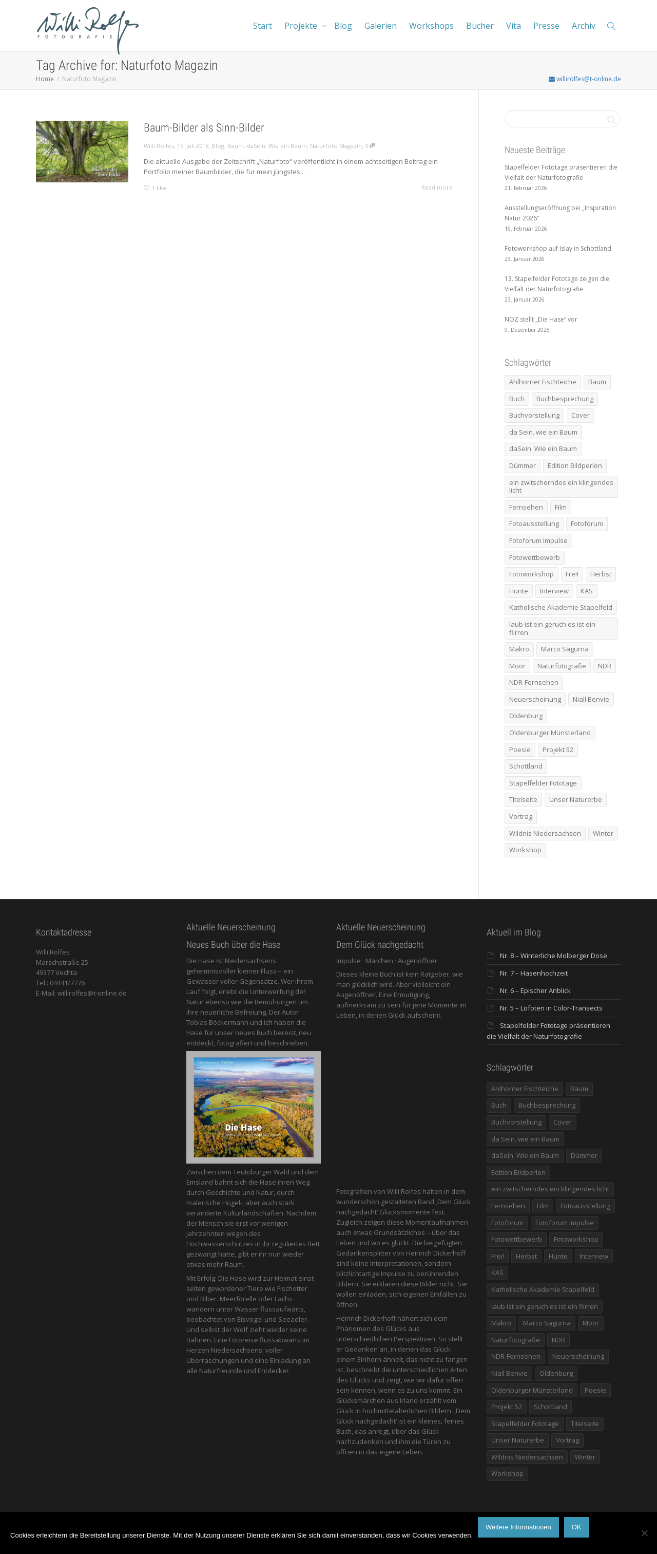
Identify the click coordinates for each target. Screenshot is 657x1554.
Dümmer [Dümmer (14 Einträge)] (522, 465)
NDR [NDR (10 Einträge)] (604, 665)
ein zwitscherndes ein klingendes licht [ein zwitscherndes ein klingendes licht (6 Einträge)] (561, 486)
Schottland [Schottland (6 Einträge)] (526, 766)
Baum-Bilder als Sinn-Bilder (204, 127)
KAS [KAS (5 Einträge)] (587, 590)
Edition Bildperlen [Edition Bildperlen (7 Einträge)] (575, 465)
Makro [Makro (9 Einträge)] (519, 648)
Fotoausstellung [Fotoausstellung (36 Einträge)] (534, 523)
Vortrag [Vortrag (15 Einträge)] (520, 816)
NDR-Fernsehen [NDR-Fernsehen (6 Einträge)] (533, 682)
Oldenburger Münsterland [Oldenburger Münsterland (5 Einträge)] (550, 732)
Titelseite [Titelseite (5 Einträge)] (523, 799)
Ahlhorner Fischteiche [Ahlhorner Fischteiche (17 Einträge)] (542, 381)
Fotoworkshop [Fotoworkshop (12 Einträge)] (531, 573)
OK (577, 1527)
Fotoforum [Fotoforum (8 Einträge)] (587, 523)
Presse (546, 25)
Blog (343, 25)
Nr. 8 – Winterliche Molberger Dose (553, 955)
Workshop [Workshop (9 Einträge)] (525, 849)
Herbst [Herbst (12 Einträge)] (600, 573)
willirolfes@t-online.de (585, 78)
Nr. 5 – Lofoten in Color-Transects (551, 1008)
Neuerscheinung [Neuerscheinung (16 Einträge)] (535, 699)
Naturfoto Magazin (336, 145)
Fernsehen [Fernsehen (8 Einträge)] (526, 507)
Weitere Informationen (518, 1527)
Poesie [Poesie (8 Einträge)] (520, 749)
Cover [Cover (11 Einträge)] (580, 415)
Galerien (380, 25)
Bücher (480, 25)
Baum (235, 145)
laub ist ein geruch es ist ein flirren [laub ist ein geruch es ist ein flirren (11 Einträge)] (552, 628)
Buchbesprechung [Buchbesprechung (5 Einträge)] (564, 398)
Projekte (301, 25)
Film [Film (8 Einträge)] (561, 507)
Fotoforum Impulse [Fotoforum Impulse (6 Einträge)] (538, 540)
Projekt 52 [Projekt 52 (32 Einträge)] (558, 749)
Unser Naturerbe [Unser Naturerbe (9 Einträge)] (575, 799)
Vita (513, 25)
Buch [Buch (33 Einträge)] (517, 398)
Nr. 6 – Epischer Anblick (535, 990)
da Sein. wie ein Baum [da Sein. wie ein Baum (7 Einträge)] (543, 432)
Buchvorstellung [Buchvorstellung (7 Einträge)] (534, 415)
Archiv (583, 25)
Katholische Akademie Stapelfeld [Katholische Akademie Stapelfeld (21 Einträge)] (560, 607)
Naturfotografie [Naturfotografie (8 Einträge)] (561, 665)
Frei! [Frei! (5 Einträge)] (572, 573)
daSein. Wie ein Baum (277, 145)
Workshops (431, 25)
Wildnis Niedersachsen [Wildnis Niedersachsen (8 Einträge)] (545, 833)
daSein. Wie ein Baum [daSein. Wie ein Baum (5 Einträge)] (543, 448)
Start (262, 25)
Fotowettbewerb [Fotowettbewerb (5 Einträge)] (534, 557)
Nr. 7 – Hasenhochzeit (534, 973)
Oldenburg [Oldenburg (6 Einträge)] (526, 715)
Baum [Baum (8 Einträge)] (597, 381)
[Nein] (644, 1533)
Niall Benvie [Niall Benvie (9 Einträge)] (591, 699)
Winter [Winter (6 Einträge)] (603, 833)
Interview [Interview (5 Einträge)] (554, 590)
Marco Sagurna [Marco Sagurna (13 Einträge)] (565, 648)
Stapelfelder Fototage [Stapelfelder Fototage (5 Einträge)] (543, 783)
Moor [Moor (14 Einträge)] (517, 665)
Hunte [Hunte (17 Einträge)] (518, 590)
